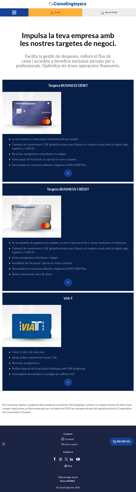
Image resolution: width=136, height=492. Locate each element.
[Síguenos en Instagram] (60, 459)
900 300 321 (121, 441)
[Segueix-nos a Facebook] (55, 459)
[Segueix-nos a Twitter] (66, 459)
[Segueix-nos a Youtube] (79, 459)
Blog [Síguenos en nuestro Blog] (68, 466)
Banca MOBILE (67, 481)
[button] (55, 12)
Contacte (69, 439)
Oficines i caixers (69, 444)
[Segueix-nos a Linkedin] (72, 459)
